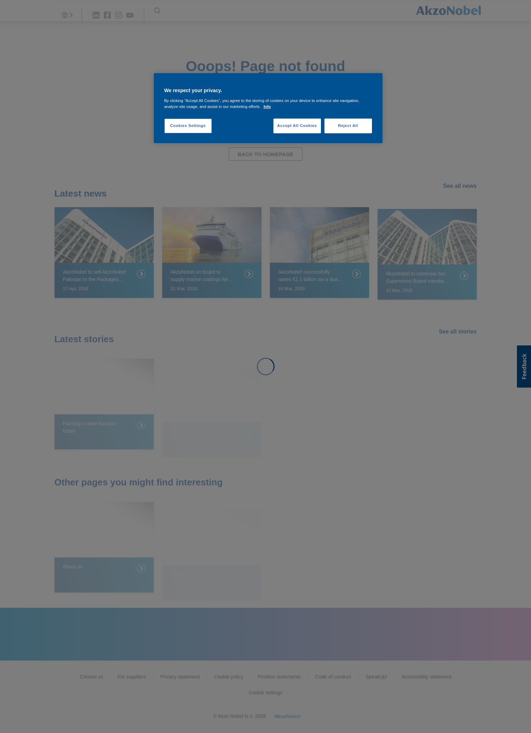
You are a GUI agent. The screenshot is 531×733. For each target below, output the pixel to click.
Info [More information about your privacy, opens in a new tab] (267, 106)
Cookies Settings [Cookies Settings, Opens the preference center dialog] (188, 125)
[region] (268, 108)
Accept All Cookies (297, 125)
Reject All (348, 125)
